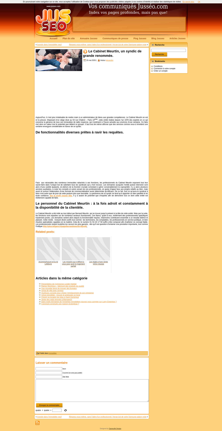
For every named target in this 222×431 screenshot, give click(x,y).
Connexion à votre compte (164, 68)
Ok (199, 2)
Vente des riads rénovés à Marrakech (56, 300)
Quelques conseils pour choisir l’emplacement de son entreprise (67, 293)
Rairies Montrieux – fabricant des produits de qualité (62, 286)
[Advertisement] (129, 24)
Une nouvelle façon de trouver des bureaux (59, 288)
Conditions (158, 66)
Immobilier (53, 353)
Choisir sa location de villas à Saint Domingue (60, 297)
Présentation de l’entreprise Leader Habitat (58, 284)
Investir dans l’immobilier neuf (49, 45)
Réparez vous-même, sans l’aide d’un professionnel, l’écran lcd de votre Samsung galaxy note (107, 45)
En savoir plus (188, 2)
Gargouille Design (115, 428)
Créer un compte (160, 71)
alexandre (109, 60)
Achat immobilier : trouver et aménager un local (60, 295)
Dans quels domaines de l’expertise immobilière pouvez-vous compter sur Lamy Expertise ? (79, 302)
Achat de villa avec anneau (52, 291)
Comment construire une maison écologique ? (60, 304)
